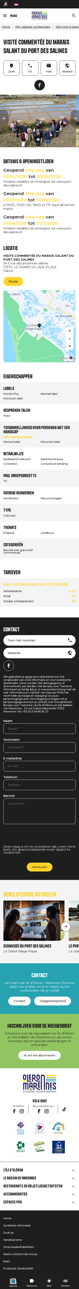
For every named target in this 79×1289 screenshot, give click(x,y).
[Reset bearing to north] (70, 346)
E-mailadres (12, 758)
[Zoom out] (70, 338)
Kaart (6, 1261)
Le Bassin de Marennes (19, 1178)
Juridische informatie (17, 1225)
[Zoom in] (70, 331)
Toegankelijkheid (52, 1001)
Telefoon (10, 777)
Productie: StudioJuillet (18, 1268)
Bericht (9, 796)
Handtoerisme (12, 1239)
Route (13, 281)
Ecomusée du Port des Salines (27, 946)
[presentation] (35, 837)
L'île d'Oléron (13, 1170)
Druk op (8, 1232)
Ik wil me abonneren (39, 1055)
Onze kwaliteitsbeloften (18, 1247)
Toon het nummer (21, 640)
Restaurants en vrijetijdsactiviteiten (32, 1186)
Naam (7, 721)
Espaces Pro (12, 1202)
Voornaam (11, 740)
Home (6, 26)
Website (14, 653)
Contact (19, 1001)
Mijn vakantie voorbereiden (32, 26)
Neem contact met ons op (20, 1254)
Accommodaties (15, 1194)
